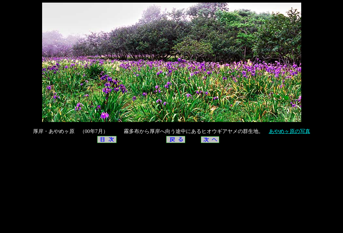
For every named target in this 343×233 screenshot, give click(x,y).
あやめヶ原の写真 (289, 131)
